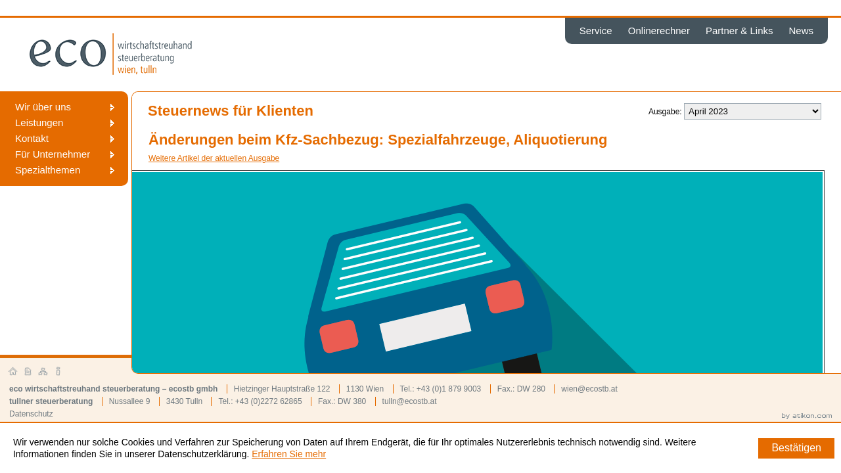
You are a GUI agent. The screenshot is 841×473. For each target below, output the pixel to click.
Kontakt (32, 138)
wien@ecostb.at (589, 389)
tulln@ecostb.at (409, 401)
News (800, 30)
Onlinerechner (659, 30)
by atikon (807, 416)
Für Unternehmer (52, 154)
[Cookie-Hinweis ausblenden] (796, 448)
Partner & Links (739, 30)
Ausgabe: (665, 111)
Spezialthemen (47, 169)
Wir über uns (43, 106)
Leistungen (39, 122)
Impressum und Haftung (58, 372)
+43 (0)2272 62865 (268, 401)
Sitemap (43, 372)
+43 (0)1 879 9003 (449, 389)
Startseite (13, 372)
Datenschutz (31, 413)
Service (596, 30)
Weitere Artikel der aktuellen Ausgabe (213, 158)
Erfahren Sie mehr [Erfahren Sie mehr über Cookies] (289, 454)
